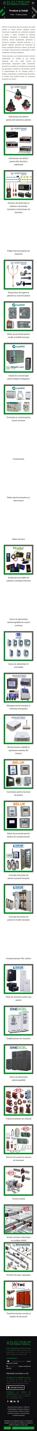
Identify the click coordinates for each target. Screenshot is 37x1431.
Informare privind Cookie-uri (15, 1407)
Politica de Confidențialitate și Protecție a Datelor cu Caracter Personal (18, 1409)
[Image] (18, 99)
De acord (7, 1428)
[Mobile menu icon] (33, 3)
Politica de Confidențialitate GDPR (23, 1428)
